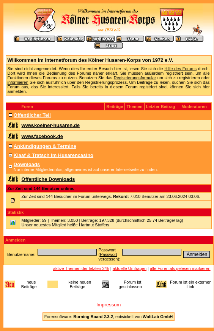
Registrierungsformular (135, 77)
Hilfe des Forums (180, 68)
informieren (18, 82)
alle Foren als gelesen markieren (180, 268)
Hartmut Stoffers (94, 225)
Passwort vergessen (108, 256)
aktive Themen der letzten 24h (81, 268)
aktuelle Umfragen (129, 268)
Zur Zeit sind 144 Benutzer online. (41, 188)
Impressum (108, 304)
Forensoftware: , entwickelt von (108, 316)
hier (206, 87)
